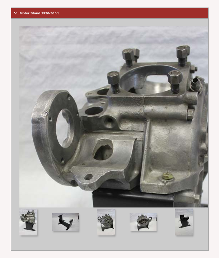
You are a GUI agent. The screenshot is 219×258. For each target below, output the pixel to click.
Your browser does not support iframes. (109, 113)
